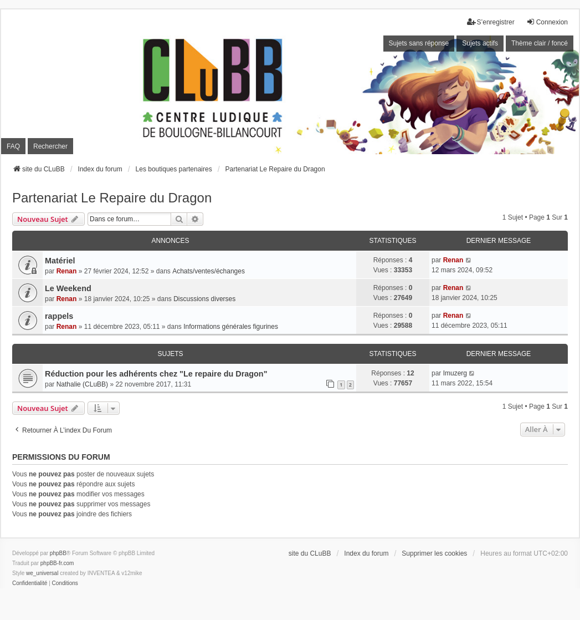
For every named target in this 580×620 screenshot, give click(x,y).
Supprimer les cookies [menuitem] (434, 553)
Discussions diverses (204, 299)
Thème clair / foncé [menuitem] (539, 43)
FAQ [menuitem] (13, 146)
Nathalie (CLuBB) (82, 384)
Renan (67, 271)
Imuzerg (455, 373)
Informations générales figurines (230, 327)
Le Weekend (68, 288)
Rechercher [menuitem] (50, 146)
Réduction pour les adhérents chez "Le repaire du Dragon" (156, 373)
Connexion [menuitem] (547, 22)
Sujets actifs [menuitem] (480, 43)
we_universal (42, 573)
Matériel (60, 260)
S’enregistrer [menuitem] (491, 22)
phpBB (58, 553)
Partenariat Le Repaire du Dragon (112, 197)
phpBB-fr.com (57, 563)
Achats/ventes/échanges (208, 271)
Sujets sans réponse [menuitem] (419, 43)
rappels (59, 316)
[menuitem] (29, 583)
